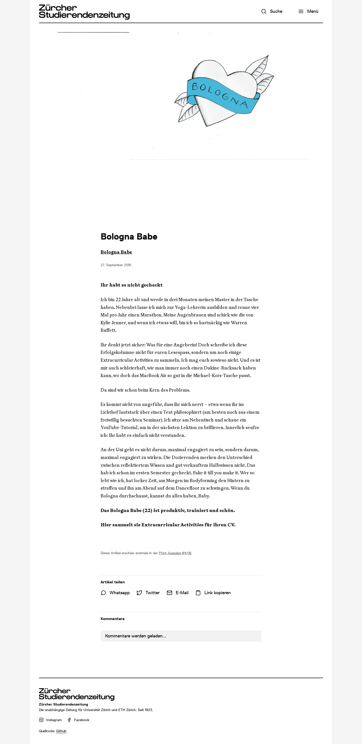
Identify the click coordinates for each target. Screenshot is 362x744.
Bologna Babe (116, 252)
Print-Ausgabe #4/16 (175, 553)
